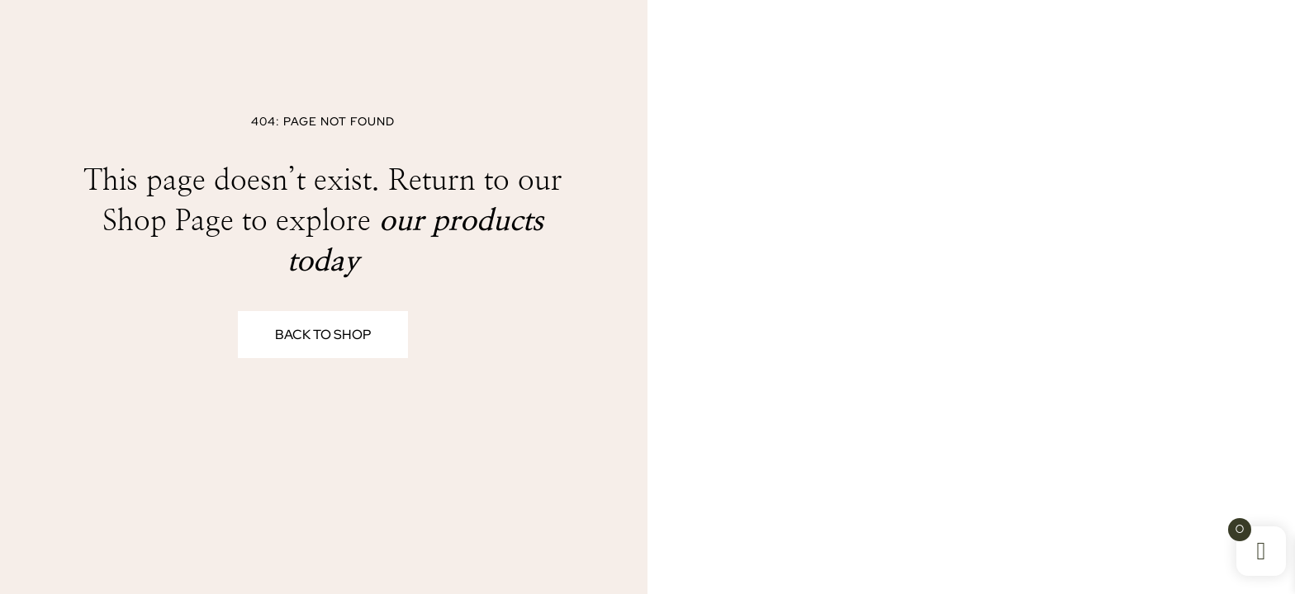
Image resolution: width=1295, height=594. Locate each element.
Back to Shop (323, 334)
